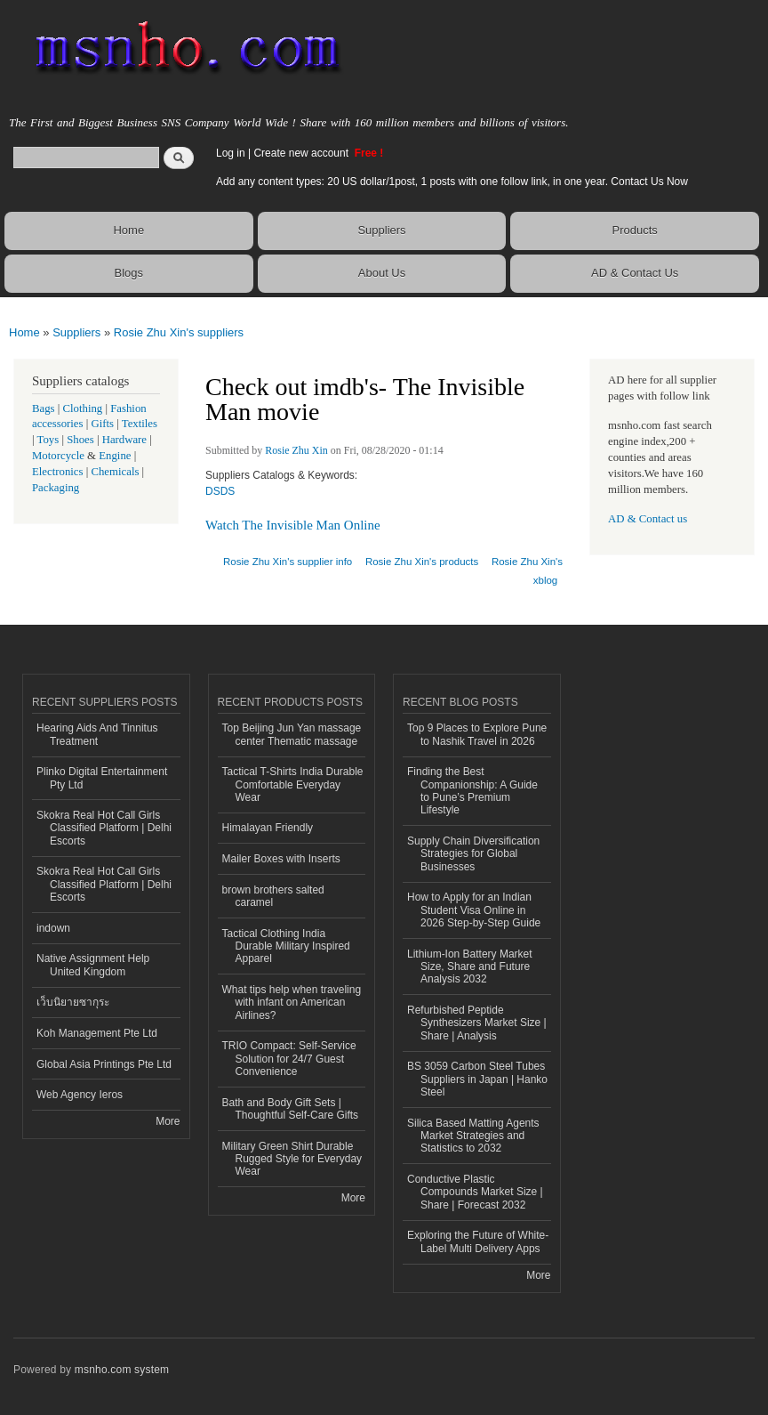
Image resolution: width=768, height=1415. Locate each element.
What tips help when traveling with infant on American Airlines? (292, 1002)
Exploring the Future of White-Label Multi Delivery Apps (477, 1241)
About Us (381, 272)
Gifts (102, 423)
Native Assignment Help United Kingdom (92, 964)
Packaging (55, 487)
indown (53, 928)
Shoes (80, 439)
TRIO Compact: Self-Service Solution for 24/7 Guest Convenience (289, 1058)
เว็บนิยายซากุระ (72, 1002)
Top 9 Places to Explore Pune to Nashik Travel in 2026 (477, 734)
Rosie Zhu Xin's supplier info (287, 561)
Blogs (129, 272)
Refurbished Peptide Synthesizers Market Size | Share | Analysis (477, 1023)
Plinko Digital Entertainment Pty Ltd (101, 777)
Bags (43, 408)
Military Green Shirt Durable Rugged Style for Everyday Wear (292, 1159)
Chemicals (116, 471)
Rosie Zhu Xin (296, 450)
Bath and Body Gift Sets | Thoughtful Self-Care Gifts (290, 1108)
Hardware (124, 439)
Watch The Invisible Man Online (292, 525)
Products (635, 230)
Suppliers (381, 230)
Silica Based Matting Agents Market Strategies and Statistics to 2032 (473, 1136)
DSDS (220, 491)
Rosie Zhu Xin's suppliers (179, 332)
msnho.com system (122, 1369)
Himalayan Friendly (268, 827)
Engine (115, 455)
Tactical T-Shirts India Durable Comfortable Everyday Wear (293, 784)
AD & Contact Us (634, 272)
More (168, 1121)
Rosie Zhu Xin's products (421, 561)
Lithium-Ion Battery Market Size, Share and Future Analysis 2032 (469, 967)
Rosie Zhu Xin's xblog (527, 571)
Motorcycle (58, 455)
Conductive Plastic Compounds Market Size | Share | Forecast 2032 (475, 1192)
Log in (230, 153)
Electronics (58, 471)
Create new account (302, 153)
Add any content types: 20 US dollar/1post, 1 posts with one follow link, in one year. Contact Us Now (452, 181)
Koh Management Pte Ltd (96, 1033)
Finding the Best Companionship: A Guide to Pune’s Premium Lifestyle (472, 790)
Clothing (83, 408)
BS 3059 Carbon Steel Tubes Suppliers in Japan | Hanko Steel (477, 1079)
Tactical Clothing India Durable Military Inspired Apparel (286, 946)
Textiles (139, 423)
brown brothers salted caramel (273, 896)
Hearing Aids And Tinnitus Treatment (97, 734)
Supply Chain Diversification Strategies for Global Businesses (473, 854)
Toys (48, 439)
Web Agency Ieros (79, 1094)
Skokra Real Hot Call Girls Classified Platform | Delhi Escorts (104, 828)
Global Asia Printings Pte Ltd (104, 1064)
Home (128, 230)
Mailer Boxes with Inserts (281, 859)
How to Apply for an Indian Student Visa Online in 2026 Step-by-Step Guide (473, 910)
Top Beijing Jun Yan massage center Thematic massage (292, 734)
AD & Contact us (647, 519)
